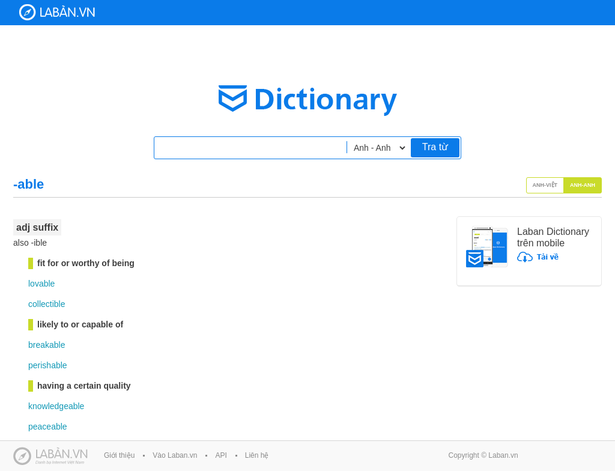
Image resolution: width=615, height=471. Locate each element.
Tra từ (435, 147)
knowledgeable (56, 406)
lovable (41, 283)
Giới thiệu (119, 455)
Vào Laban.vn (175, 455)
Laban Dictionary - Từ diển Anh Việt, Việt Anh (57, 12)
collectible (46, 304)
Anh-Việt (545, 185)
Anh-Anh (582, 185)
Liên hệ (257, 455)
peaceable (47, 426)
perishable (47, 365)
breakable (46, 345)
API (220, 455)
